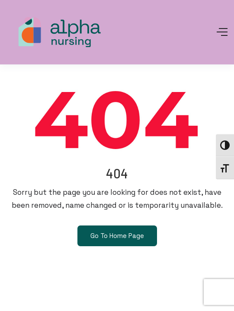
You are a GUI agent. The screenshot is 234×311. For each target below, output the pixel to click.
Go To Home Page (117, 236)
